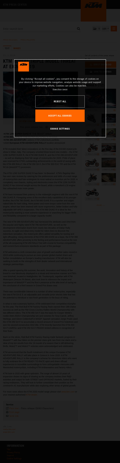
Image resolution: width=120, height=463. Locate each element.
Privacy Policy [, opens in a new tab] (57, 89)
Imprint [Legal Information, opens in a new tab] (64, 89)
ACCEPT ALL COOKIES (60, 115)
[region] (60, 98)
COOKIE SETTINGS (60, 128)
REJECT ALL (60, 101)
